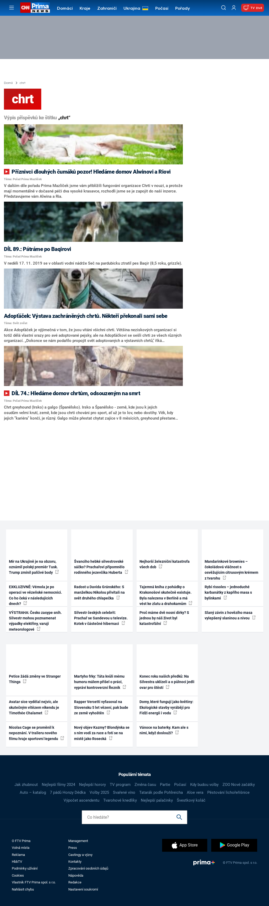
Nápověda (75, 875)
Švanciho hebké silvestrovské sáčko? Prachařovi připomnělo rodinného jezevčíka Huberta (101, 567)
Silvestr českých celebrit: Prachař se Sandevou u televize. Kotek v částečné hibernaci (101, 618)
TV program (120, 784)
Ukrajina (131, 9)
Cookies (18, 875)
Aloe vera (195, 792)
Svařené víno (124, 792)
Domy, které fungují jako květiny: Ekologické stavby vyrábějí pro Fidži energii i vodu (166, 707)
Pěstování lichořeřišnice (228, 792)
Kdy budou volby (204, 784)
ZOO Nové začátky (239, 784)
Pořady (182, 9)
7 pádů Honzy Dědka (68, 792)
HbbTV (17, 862)
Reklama (18, 855)
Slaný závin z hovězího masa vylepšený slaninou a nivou (230, 615)
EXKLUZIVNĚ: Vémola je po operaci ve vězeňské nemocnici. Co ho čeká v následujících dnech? (35, 595)
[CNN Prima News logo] (35, 7)
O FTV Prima (21, 841)
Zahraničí (107, 9)
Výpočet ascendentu (81, 800)
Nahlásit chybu (23, 889)
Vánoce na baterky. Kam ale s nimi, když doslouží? (163, 730)
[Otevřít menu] (11, 7)
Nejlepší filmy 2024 (58, 784)
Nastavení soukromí (83, 889)
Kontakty (74, 862)
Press (72, 848)
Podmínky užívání (25, 868)
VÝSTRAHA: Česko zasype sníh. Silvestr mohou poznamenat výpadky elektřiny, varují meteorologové (35, 620)
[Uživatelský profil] (234, 7)
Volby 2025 (99, 792)
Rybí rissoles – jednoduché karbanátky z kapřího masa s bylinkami (228, 592)
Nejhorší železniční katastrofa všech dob (164, 564)
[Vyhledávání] (223, 7)
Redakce (74, 882)
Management (78, 841)
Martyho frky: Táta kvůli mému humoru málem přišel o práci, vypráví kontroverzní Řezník (100, 682)
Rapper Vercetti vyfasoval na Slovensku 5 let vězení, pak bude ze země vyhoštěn (101, 707)
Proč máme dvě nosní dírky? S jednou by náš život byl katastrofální (164, 618)
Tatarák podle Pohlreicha (161, 792)
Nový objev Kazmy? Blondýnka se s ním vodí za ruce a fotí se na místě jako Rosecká (102, 733)
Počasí (161, 9)
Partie (165, 784)
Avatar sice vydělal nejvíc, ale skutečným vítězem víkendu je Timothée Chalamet (34, 707)
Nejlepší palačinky (157, 800)
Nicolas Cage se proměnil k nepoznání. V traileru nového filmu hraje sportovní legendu (36, 733)
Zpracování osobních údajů (88, 868)
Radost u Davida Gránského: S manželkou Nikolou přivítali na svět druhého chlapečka (99, 592)
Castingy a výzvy (80, 855)
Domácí (65, 9)
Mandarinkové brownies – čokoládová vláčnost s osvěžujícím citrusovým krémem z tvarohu (231, 569)
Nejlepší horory (92, 784)
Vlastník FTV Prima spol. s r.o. (34, 882)
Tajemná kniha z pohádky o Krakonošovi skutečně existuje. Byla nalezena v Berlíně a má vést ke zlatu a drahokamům (165, 595)
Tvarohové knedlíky (120, 800)
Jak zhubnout (26, 784)
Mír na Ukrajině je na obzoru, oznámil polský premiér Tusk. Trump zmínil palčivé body (34, 567)
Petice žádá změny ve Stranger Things (35, 679)
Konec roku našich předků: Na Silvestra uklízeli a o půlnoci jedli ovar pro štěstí (166, 682)
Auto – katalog (33, 792)
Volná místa (20, 848)
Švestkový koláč (191, 800)
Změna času (145, 784)
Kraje (85, 9)
